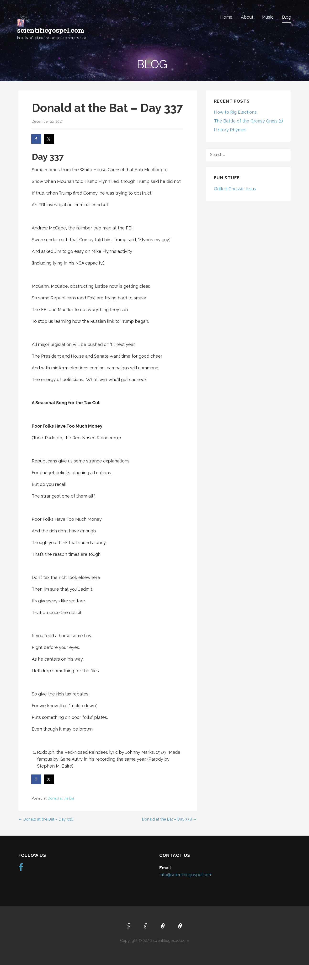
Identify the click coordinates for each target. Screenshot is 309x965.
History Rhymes (230, 129)
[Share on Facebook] (36, 139)
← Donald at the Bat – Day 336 (45, 819)
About (247, 17)
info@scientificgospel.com (185, 874)
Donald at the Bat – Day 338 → (169, 819)
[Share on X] (49, 139)
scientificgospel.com (50, 30)
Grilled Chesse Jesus (235, 188)
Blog (286, 17)
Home (226, 17)
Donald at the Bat (61, 798)
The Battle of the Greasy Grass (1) (248, 120)
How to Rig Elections (235, 112)
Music (267, 17)
